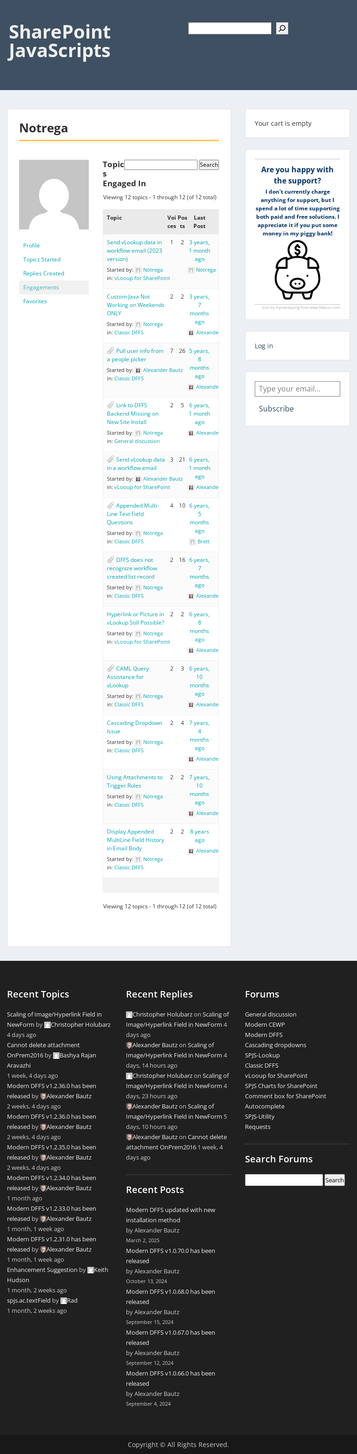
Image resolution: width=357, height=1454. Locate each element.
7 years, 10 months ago (199, 789)
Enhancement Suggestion (42, 1269)
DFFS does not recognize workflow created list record (132, 568)
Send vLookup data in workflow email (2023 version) (134, 250)
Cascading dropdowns (275, 1045)
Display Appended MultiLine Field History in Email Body (135, 840)
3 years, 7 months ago (199, 309)
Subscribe (276, 409)
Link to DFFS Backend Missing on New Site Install (133, 413)
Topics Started (41, 259)
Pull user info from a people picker (135, 355)
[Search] (282, 28)
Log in (264, 345)
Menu (16, 15)
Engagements (41, 287)
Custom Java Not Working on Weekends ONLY (136, 305)
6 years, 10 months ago (199, 681)
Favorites (35, 301)
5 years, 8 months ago (199, 363)
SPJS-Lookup (262, 1055)
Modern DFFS (264, 1034)
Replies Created (43, 273)
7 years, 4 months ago (199, 735)
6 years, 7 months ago (199, 572)
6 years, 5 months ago (199, 518)
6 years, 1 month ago (199, 413)
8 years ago (199, 836)
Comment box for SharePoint (285, 1096)
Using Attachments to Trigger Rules (135, 781)
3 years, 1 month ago (199, 250)
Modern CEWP (265, 1024)
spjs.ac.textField (29, 1300)
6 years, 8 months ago (199, 626)
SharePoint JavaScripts (60, 41)
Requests (258, 1126)
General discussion (137, 440)
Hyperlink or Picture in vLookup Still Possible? (135, 618)
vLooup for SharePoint (142, 277)
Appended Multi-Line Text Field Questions (133, 514)
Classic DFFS (129, 332)
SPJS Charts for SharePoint (281, 1086)
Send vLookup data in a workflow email (136, 464)
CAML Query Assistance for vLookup (128, 677)
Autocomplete (264, 1106)
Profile (31, 245)
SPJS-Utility (260, 1116)
